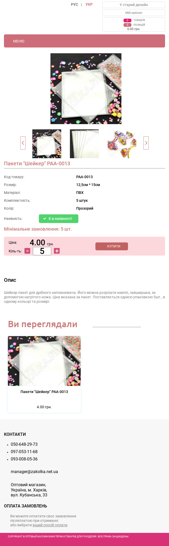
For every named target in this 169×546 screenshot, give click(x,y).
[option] (47, 145)
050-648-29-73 (24, 444)
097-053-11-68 (24, 451)
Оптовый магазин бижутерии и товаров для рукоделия (60, 536)
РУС (74, 4)
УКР (89, 4)
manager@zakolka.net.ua (34, 471)
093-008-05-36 (24, 459)
